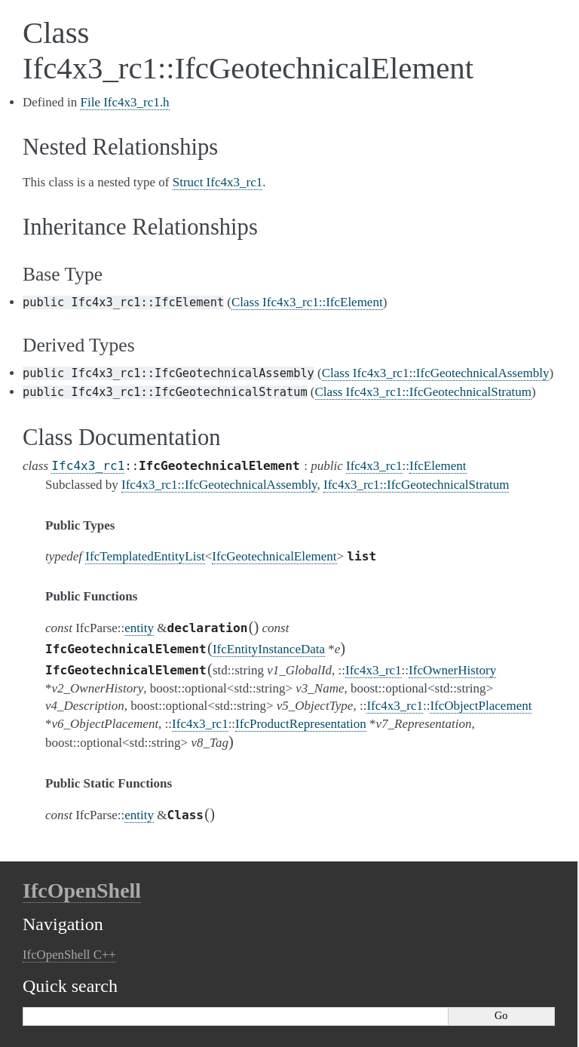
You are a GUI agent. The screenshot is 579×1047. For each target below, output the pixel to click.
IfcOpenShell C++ (69, 954)
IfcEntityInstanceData (269, 649)
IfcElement (438, 466)
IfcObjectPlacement (481, 706)
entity (139, 628)
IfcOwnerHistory (452, 670)
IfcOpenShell (82, 890)
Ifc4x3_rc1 (87, 466)
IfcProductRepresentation (300, 724)
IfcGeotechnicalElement (274, 556)
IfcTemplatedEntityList (144, 556)
